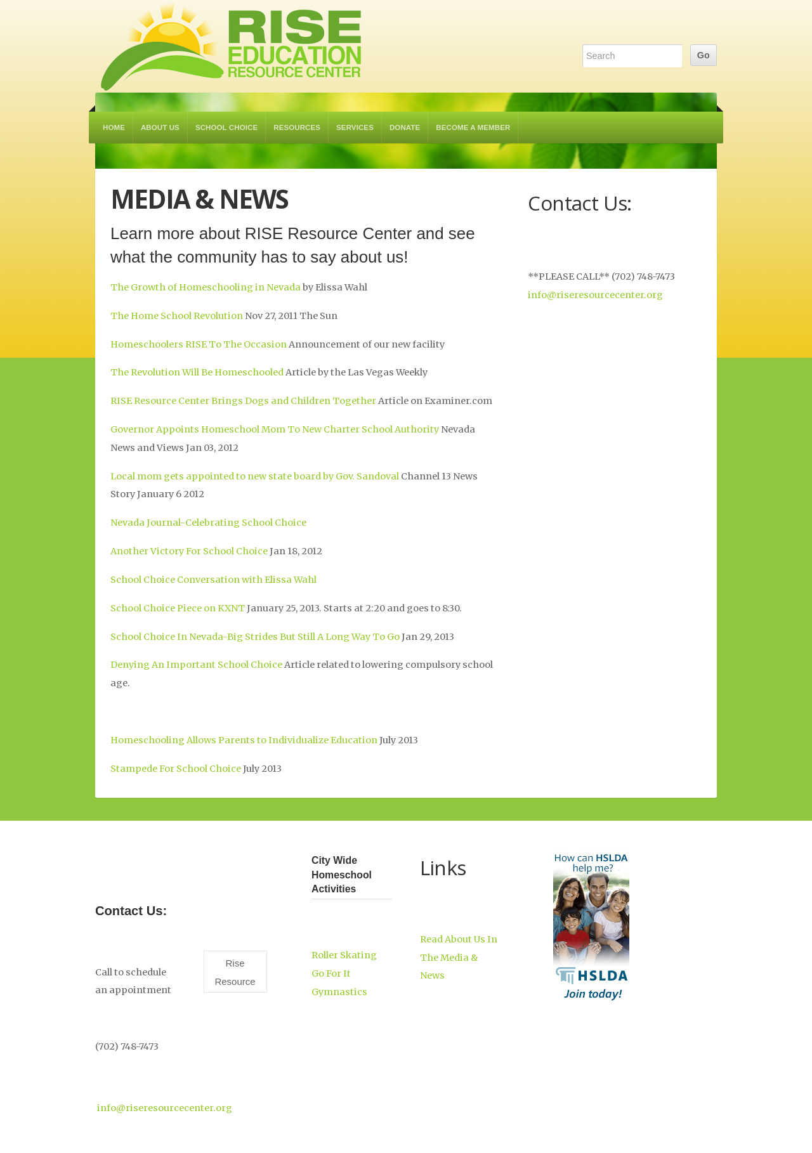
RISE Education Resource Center (231, 46)
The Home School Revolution (176, 316)
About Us (160, 127)
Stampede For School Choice (176, 768)
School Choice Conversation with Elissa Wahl (213, 579)
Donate (405, 127)
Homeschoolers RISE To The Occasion (198, 344)
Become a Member (473, 127)
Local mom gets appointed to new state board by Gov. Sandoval (254, 476)
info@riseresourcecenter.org (595, 295)
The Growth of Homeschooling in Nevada (205, 287)
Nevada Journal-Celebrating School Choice (208, 522)
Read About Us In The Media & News (458, 958)
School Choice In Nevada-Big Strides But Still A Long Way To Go (256, 636)
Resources (296, 127)
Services (355, 127)
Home (114, 127)
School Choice (226, 127)
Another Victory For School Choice (190, 551)
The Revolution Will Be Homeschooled (197, 372)
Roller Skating (344, 955)
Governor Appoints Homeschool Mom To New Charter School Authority (275, 429)
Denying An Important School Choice (196, 664)
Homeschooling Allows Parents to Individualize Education (243, 740)
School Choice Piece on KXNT (177, 608)
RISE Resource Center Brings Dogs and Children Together (243, 401)
